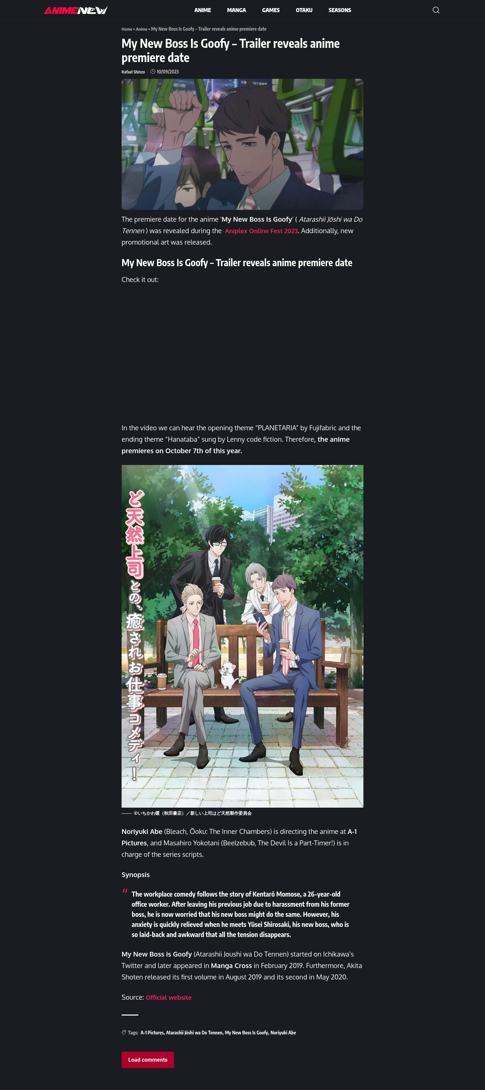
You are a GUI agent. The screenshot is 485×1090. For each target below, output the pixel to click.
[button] (436, 10)
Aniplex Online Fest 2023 (264, 230)
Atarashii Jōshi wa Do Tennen (194, 1032)
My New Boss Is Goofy (246, 1032)
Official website (171, 996)
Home (127, 29)
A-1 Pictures (151, 1032)
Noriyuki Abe (283, 1032)
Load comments (147, 1060)
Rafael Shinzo (134, 71)
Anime (143, 29)
